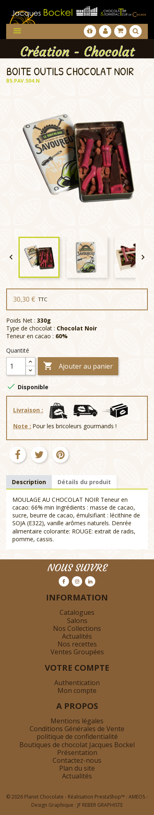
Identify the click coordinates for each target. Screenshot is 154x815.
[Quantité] (16, 366)
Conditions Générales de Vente (77, 728)
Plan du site (77, 768)
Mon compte (77, 690)
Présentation (77, 752)
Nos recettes (77, 644)
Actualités (77, 636)
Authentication (77, 682)
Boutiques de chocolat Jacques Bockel (77, 744)
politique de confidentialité (77, 736)
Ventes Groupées (77, 651)
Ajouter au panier (78, 366)
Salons (77, 620)
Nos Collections (77, 628)
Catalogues (77, 612)
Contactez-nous (77, 760)
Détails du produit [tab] (84, 482)
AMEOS (137, 796)
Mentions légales (77, 720)
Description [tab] (29, 482)
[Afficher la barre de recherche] (135, 31)
